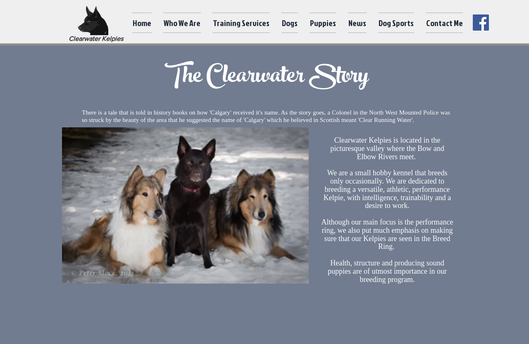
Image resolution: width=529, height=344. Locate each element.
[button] (182, 22)
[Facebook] (481, 22)
